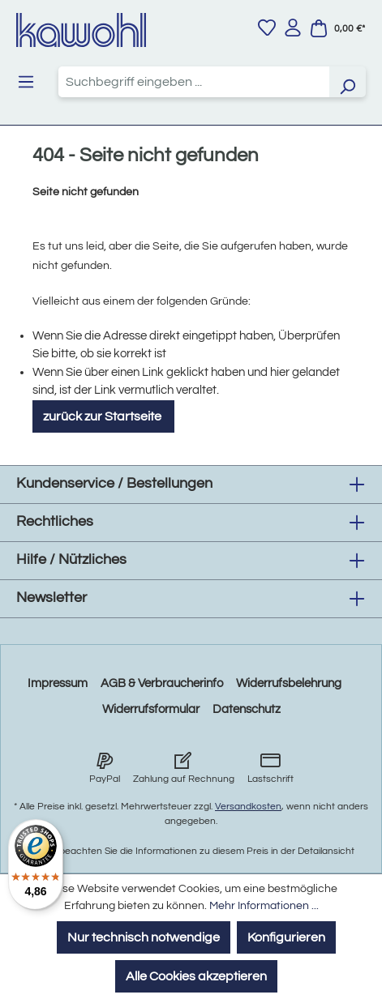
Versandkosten (248, 806)
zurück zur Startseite (103, 416)
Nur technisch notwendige (143, 937)
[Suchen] (347, 81)
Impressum (58, 683)
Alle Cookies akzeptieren (196, 976)
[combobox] (193, 81)
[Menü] (26, 81)
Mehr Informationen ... (264, 905)
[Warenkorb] (337, 28)
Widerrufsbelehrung (288, 683)
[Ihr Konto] (293, 27)
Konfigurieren (286, 937)
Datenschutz (246, 709)
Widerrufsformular (151, 709)
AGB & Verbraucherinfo (162, 683)
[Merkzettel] (267, 27)
